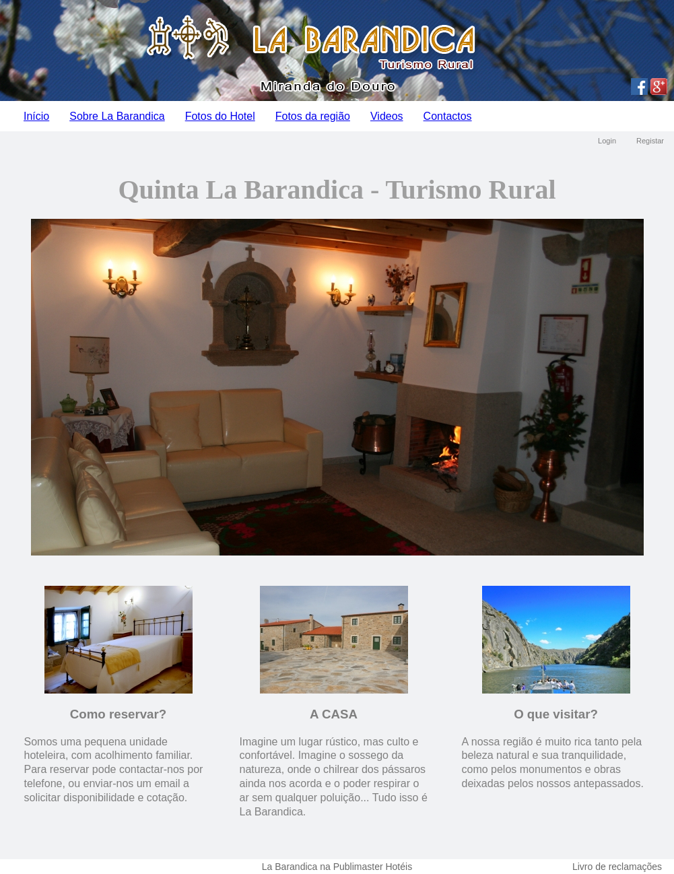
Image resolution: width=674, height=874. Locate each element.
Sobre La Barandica (116, 116)
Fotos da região (312, 116)
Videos (386, 116)
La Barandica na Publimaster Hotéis (337, 866)
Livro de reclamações (617, 866)
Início (36, 116)
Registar (650, 141)
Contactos (448, 116)
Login (607, 141)
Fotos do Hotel (220, 116)
